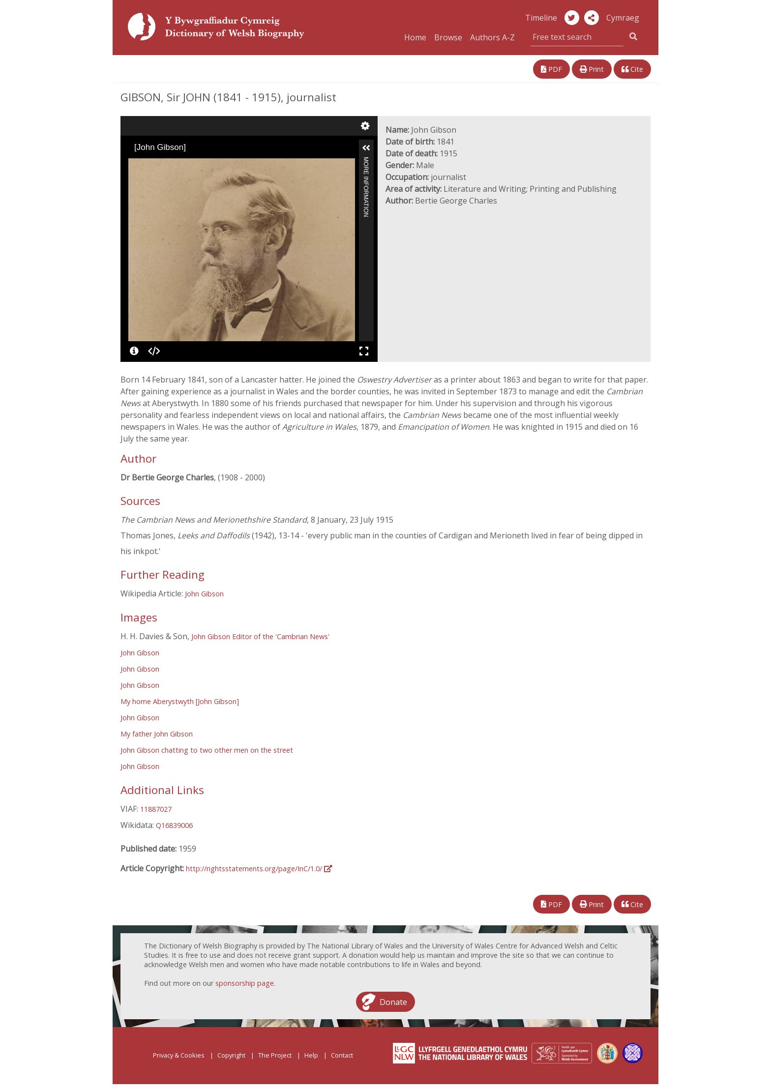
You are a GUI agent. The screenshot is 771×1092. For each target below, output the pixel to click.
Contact (342, 1055)
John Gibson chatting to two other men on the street (206, 750)
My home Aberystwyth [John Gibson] (179, 701)
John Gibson (204, 593)
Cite (632, 69)
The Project (275, 1055)
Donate (393, 1001)
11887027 (156, 809)
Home (415, 37)
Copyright (231, 1055)
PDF (551, 69)
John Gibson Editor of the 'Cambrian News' (260, 636)
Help (311, 1055)
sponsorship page (244, 983)
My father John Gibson (156, 733)
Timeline (541, 17)
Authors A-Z (492, 37)
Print (592, 69)
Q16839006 (174, 825)
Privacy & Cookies (179, 1055)
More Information (365, 161)
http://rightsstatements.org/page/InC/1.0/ (259, 868)
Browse (448, 37)
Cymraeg (622, 17)
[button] (591, 17)
